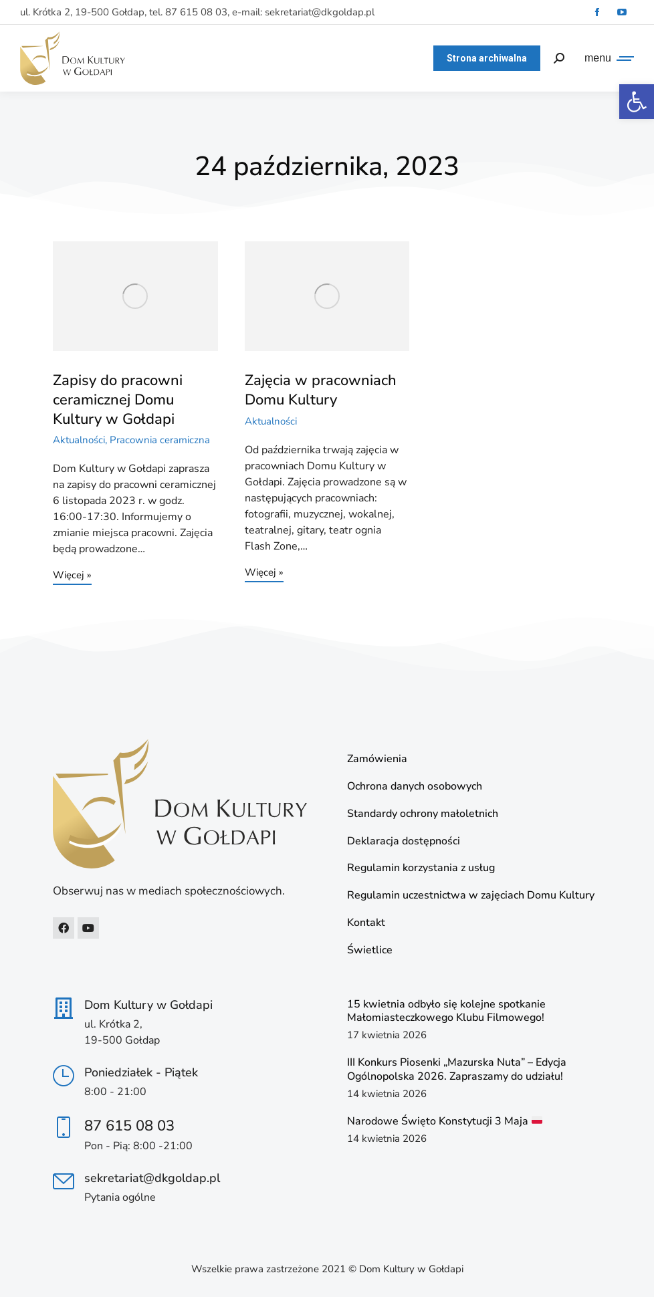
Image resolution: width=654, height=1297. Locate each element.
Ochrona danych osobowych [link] (414, 787)
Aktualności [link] (79, 440)
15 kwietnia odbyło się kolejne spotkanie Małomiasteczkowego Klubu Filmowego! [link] (446, 1011)
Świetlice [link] (370, 950)
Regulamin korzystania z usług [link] (421, 868)
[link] (636, 101)
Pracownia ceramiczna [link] (160, 440)
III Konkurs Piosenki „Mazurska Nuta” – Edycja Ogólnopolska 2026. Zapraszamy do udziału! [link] (456, 1069)
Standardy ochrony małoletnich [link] (422, 814)
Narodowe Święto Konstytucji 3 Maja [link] (444, 1121)
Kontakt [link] (366, 923)
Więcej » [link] (72, 576)
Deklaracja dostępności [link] (403, 841)
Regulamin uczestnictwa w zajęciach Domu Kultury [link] (470, 896)
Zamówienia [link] (377, 759)
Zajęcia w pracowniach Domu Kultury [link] (321, 390)
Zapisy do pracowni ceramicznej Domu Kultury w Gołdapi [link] (118, 399)
